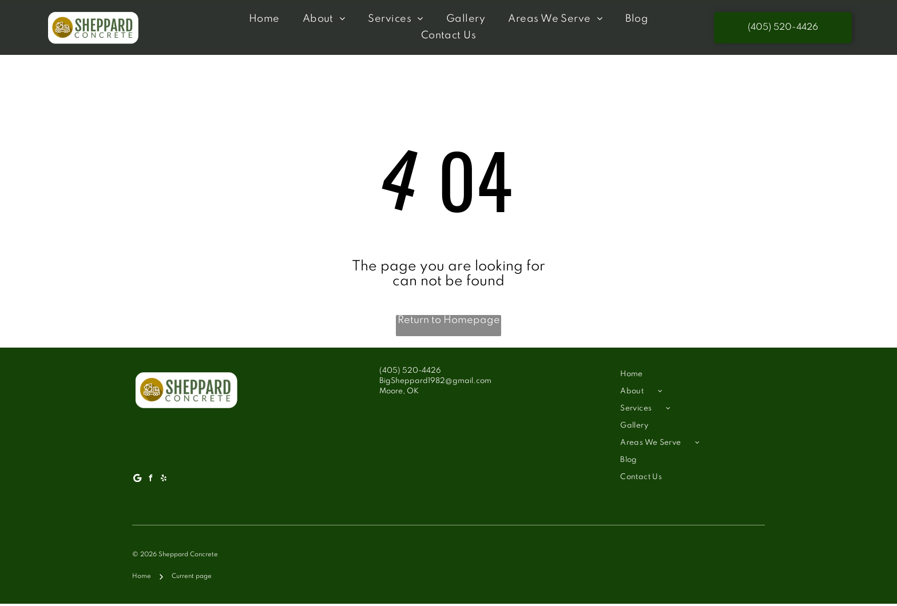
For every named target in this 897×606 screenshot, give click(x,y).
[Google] (137, 481)
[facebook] (150, 481)
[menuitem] (264, 19)
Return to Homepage (449, 322)
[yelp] (163, 481)
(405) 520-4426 (410, 372)
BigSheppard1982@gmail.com (435, 382)
